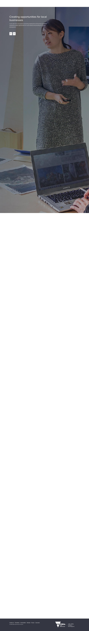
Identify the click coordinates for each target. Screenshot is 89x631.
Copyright (37, 622)
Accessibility (23, 622)
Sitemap (28, 622)
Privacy (32, 622)
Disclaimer (17, 622)
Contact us (11, 622)
